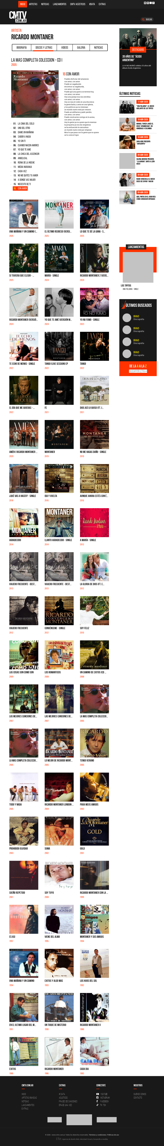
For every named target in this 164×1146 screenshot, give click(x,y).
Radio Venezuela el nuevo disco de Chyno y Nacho (145, 180)
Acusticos (63, 1097)
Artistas (33, 4)
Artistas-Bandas (29, 1097)
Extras (102, 4)
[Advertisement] (138, 224)
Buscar (147, 19)
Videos (64, 47)
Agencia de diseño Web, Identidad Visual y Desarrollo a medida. (82, 1139)
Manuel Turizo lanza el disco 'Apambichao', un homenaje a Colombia (144, 126)
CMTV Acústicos (77, 4)
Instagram (103, 1097)
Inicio (22, 4)
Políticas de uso (113, 1135)
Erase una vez (65, 1105)
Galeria (81, 47)
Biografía (22, 47)
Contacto (138, 1097)
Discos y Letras (43, 48)
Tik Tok (101, 1105)
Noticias (45, 4)
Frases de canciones (68, 1101)
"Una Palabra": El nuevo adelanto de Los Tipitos (145, 107)
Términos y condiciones (97, 1135)
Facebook (102, 1101)
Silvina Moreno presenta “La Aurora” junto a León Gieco (145, 161)
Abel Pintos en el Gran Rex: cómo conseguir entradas (146, 198)
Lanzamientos (59, 4)
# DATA (62, 1094)
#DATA (92, 4)
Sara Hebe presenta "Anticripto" (143, 142)
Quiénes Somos (140, 1094)
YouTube (102, 1094)
